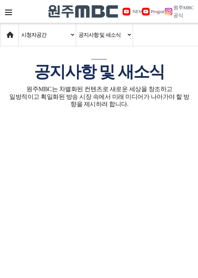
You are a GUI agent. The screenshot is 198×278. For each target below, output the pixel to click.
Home (7, 31)
